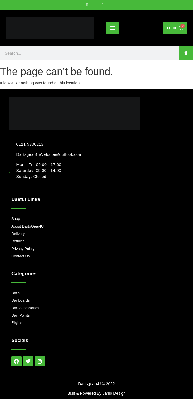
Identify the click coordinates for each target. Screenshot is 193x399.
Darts (15, 293)
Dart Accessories (25, 308)
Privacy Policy (22, 249)
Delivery (18, 234)
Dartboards (20, 300)
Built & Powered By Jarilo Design (96, 393)
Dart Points (20, 315)
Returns (17, 241)
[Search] (186, 53)
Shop (15, 219)
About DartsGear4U (27, 226)
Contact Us (20, 256)
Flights (16, 323)
